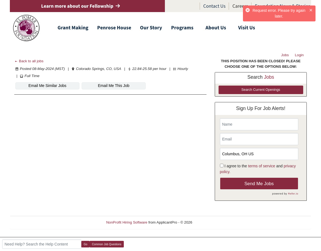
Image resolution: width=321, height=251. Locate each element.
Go (85, 244)
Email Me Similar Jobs (47, 85)
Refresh (208, 222)
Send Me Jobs (259, 183)
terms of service (261, 166)
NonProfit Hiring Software (126, 222)
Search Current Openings (260, 90)
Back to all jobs (29, 61)
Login (299, 55)
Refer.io (293, 193)
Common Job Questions (106, 244)
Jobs (285, 55)
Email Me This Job (114, 85)
